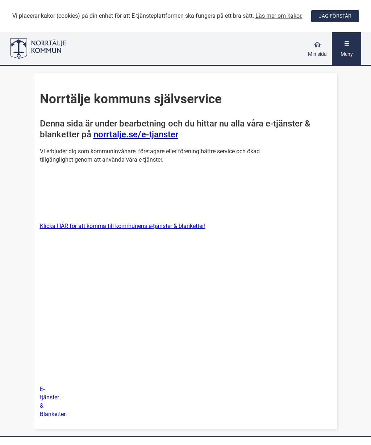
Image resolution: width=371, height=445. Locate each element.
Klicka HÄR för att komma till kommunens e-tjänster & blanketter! (122, 225)
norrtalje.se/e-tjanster (135, 134)
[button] (51, 402)
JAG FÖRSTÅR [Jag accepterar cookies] (335, 16)
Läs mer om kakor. (279, 15)
